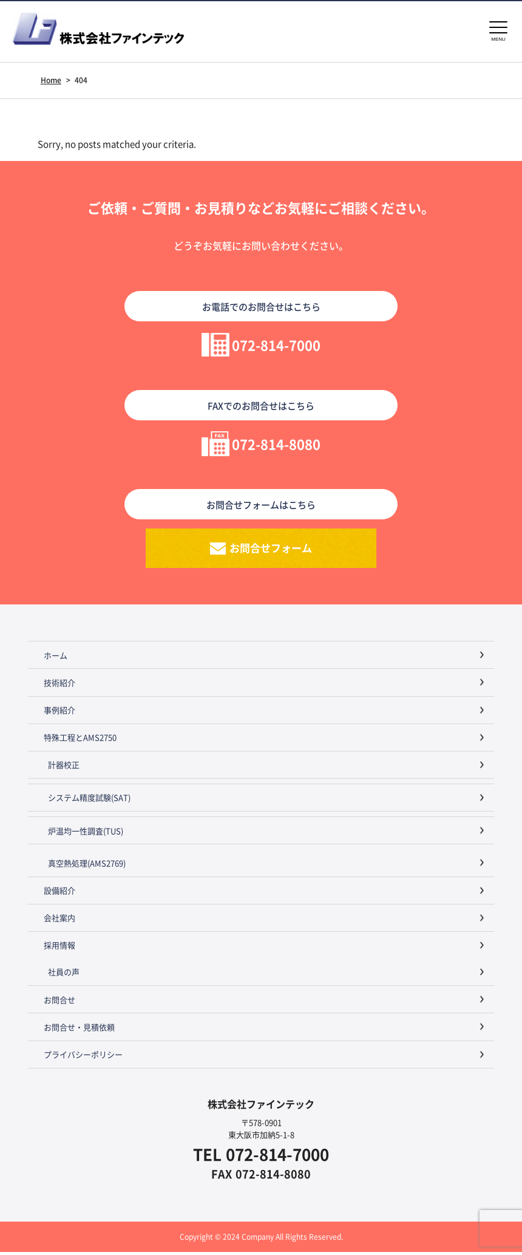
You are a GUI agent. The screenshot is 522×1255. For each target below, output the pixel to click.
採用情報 (59, 948)
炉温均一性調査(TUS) (85, 834)
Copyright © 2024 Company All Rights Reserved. (261, 1239)
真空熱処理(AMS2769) (87, 866)
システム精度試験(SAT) (89, 800)
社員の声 (64, 974)
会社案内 (59, 920)
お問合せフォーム (270, 550)
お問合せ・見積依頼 (79, 1030)
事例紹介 (59, 713)
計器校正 (64, 767)
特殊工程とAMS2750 (80, 740)
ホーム (55, 658)
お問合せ (59, 1002)
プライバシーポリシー (83, 1057)
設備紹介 (59, 893)
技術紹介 (59, 685)
